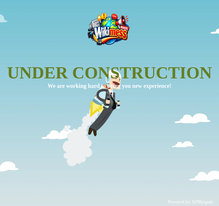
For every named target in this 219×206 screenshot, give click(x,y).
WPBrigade (202, 201)
